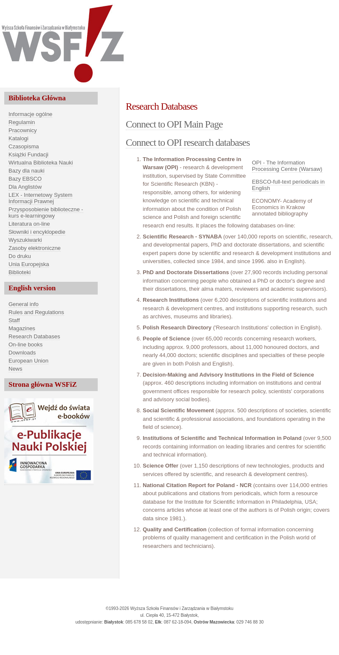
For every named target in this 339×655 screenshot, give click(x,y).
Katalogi (18, 138)
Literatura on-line (29, 224)
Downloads (22, 352)
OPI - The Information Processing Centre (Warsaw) (287, 165)
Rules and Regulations (36, 312)
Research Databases (34, 336)
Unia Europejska (28, 264)
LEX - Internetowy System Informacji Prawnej (40, 198)
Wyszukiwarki (25, 240)
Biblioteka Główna (37, 98)
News (15, 369)
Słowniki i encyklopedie (36, 232)
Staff (14, 320)
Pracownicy (22, 130)
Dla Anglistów (25, 187)
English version (32, 288)
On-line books (25, 344)
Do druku (19, 256)
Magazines (21, 328)
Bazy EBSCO (25, 179)
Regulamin (21, 122)
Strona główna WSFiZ (42, 384)
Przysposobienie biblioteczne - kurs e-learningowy (45, 212)
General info (23, 304)
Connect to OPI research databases (188, 142)
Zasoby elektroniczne (34, 248)
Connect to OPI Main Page (174, 124)
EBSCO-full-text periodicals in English (288, 185)
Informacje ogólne (30, 114)
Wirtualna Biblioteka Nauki (40, 162)
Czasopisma (23, 146)
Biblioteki (19, 272)
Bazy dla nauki (26, 170)
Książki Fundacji (28, 154)
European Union (28, 360)
